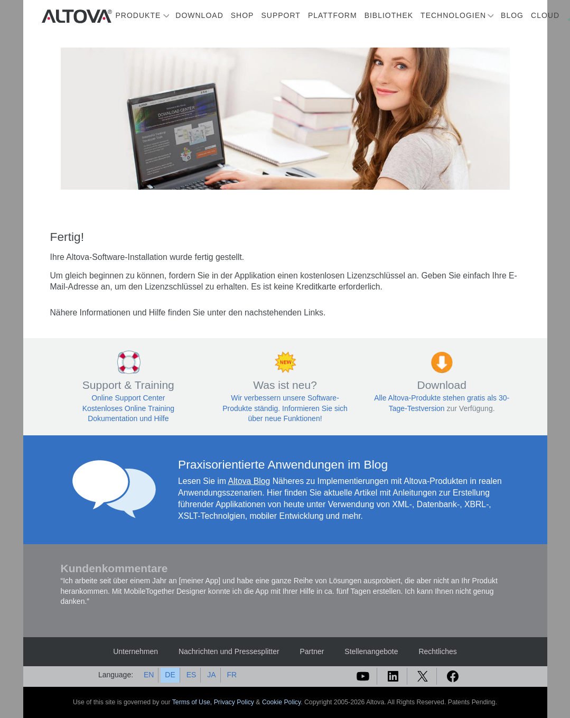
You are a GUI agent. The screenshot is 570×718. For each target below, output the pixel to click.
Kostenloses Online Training (128, 408)
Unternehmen (135, 651)
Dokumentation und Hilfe (128, 418)
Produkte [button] (138, 15)
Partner (312, 651)
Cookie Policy (281, 702)
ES (191, 674)
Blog (512, 15)
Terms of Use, (193, 702)
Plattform (332, 15)
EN (149, 674)
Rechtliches (437, 651)
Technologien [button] (453, 15)
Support (280, 15)
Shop (242, 15)
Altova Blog (249, 481)
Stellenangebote (371, 651)
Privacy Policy (234, 702)
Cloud (545, 15)
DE (170, 674)
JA (211, 674)
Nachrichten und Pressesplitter (229, 651)
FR (232, 674)
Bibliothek (389, 15)
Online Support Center (128, 398)
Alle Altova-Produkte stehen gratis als (436, 398)
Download (199, 15)
